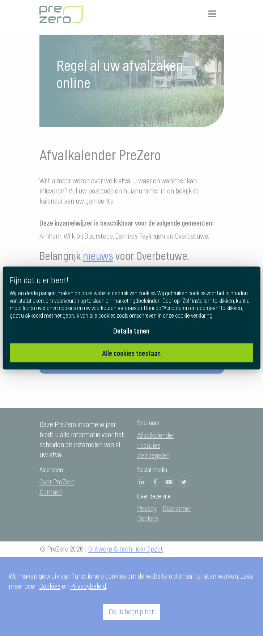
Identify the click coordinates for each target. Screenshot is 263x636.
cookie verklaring (193, 316)
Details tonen (131, 330)
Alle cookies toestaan (131, 353)
